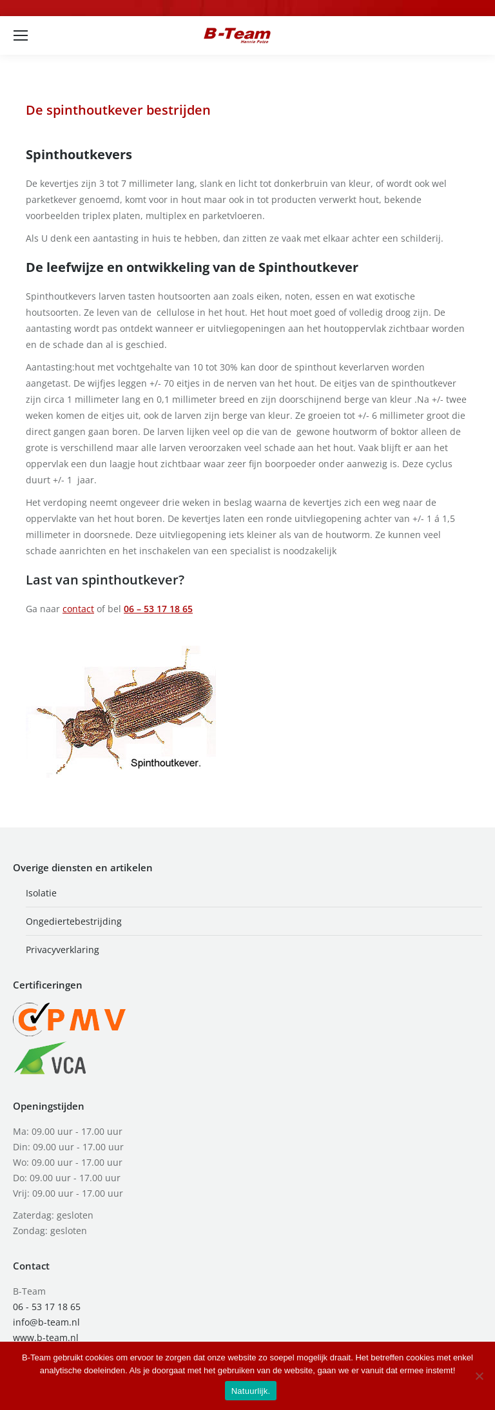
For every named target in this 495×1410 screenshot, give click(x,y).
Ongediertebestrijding (74, 921)
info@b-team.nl (46, 1322)
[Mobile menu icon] (20, 35)
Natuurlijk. (251, 1391)
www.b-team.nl (46, 1337)
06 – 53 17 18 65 (158, 609)
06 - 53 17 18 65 (47, 1306)
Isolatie (41, 893)
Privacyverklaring (62, 949)
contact (78, 609)
